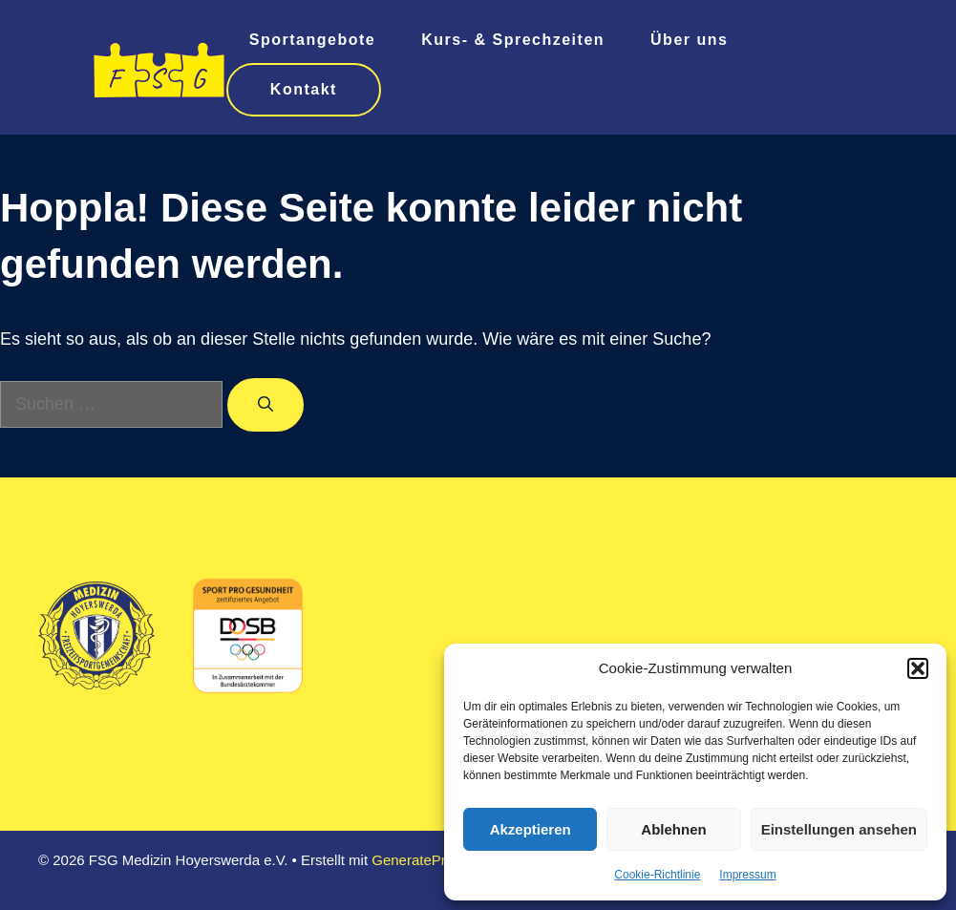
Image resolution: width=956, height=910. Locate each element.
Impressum (747, 874)
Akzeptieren (530, 829)
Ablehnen (673, 829)
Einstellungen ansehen (839, 829)
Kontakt (303, 89)
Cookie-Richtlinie (657, 874)
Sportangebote (312, 40)
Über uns (689, 40)
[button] (917, 668)
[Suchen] (265, 405)
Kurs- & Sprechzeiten (513, 40)
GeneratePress (420, 860)
